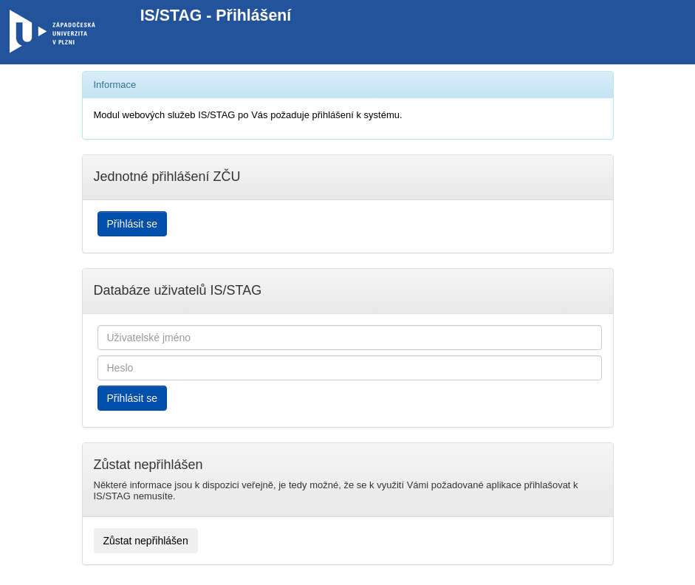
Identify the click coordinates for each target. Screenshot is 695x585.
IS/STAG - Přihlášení (216, 15)
